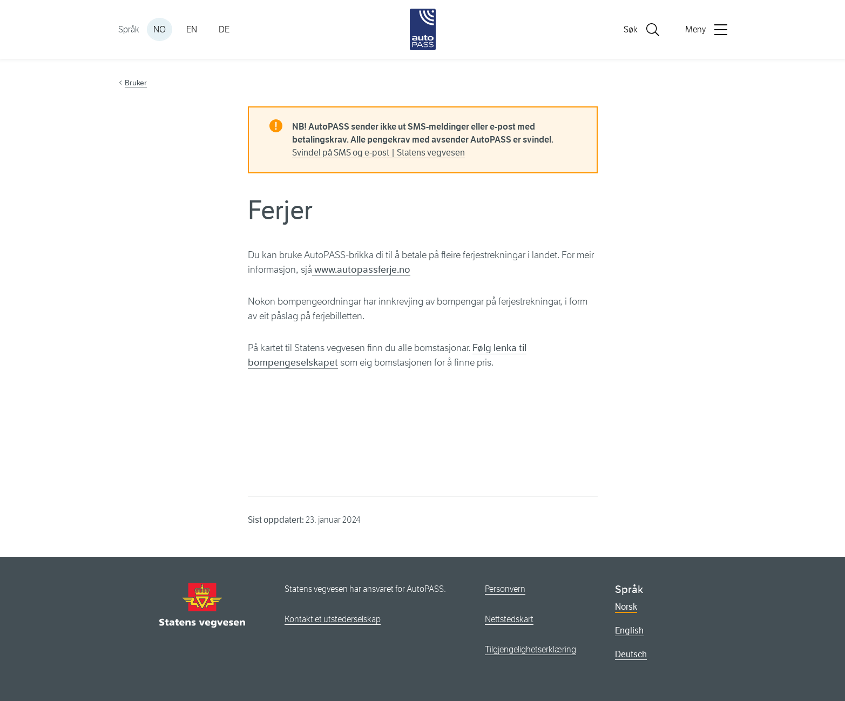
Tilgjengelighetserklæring (530, 649)
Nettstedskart (509, 619)
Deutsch (631, 654)
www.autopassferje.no (361, 269)
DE (224, 29)
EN (191, 29)
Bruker (136, 82)
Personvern (505, 589)
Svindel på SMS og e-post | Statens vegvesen (378, 152)
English (629, 630)
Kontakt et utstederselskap (333, 619)
